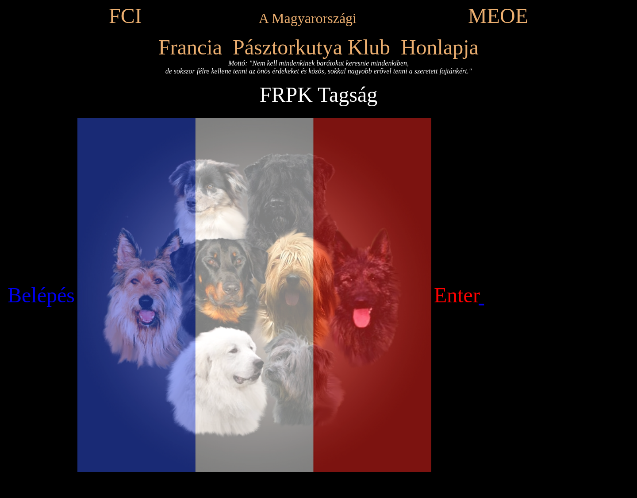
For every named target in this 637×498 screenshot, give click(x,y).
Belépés (41, 295)
